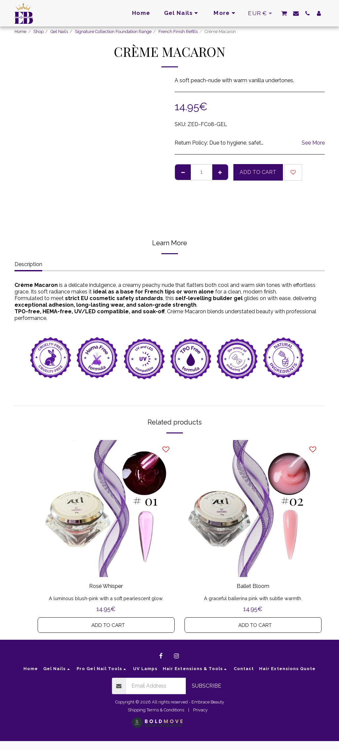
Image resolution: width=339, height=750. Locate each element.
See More (313, 143)
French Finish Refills (178, 31)
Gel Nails (59, 31)
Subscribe (206, 695)
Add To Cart (258, 172)
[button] (284, 13)
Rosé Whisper (106, 587)
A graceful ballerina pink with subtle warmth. (253, 600)
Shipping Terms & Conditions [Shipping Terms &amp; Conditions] (156, 718)
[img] (106, 508)
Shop (38, 31)
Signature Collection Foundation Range (113, 31)
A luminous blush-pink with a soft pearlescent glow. (106, 600)
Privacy (200, 718)
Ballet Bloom (253, 587)
